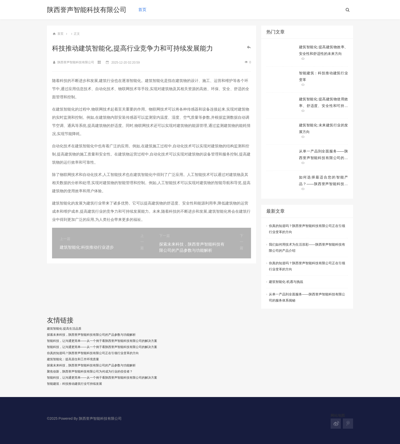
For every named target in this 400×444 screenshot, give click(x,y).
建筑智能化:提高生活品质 (64, 328)
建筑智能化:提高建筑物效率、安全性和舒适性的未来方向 (323, 50)
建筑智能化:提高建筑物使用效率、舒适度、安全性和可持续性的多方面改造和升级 (323, 102)
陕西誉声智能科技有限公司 (87, 10)
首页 (142, 9)
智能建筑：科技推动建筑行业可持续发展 (74, 384)
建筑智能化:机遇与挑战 (286, 282)
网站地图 (338, 415)
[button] (347, 9)
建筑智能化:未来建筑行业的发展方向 (323, 128)
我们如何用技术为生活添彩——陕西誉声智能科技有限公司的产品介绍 (307, 248)
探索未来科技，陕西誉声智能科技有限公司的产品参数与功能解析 (91, 335)
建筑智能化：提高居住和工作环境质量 (73, 359)
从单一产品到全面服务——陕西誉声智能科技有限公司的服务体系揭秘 (323, 154)
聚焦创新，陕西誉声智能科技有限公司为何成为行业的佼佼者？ (90, 371)
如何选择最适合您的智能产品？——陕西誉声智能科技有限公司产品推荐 (323, 180)
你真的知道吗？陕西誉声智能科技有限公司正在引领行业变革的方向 (307, 229)
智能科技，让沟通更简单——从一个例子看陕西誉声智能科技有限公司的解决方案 (102, 341)
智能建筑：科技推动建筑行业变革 (323, 76)
